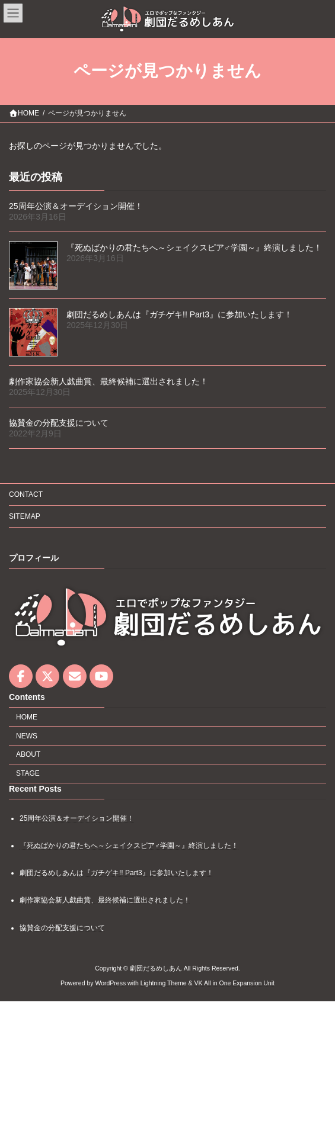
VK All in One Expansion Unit (234, 982)
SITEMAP (24, 516)
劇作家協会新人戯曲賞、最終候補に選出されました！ (108, 381)
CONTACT (26, 494)
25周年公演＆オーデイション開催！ (76, 206)
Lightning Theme (164, 982)
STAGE (28, 773)
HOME (26, 717)
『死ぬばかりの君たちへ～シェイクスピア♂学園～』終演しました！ (194, 247)
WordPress (110, 982)
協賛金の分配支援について (59, 423)
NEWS (26, 736)
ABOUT (28, 754)
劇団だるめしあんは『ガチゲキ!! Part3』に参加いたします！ (179, 314)
